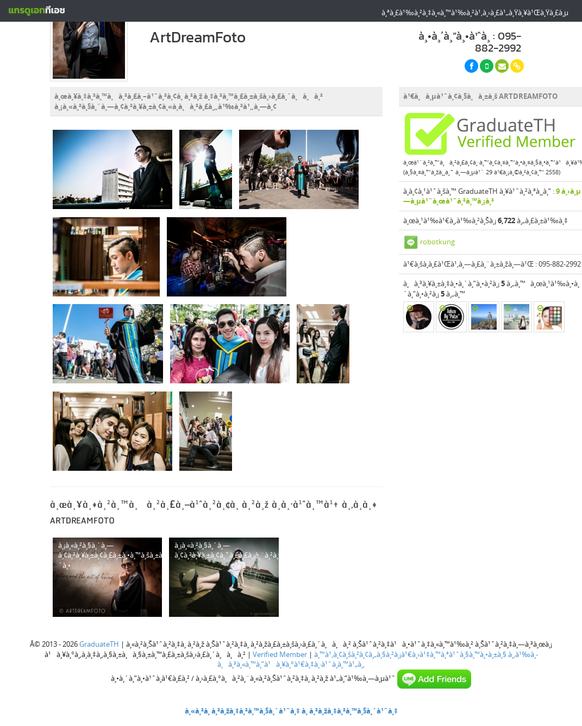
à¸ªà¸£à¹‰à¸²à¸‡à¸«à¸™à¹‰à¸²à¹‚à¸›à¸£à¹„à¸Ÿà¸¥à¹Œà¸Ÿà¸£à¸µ (474, 12)
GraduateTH (99, 644)
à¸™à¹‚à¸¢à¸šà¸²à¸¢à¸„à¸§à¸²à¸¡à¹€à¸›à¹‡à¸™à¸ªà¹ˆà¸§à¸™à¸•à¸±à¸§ (410, 654)
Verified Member (280, 654)
